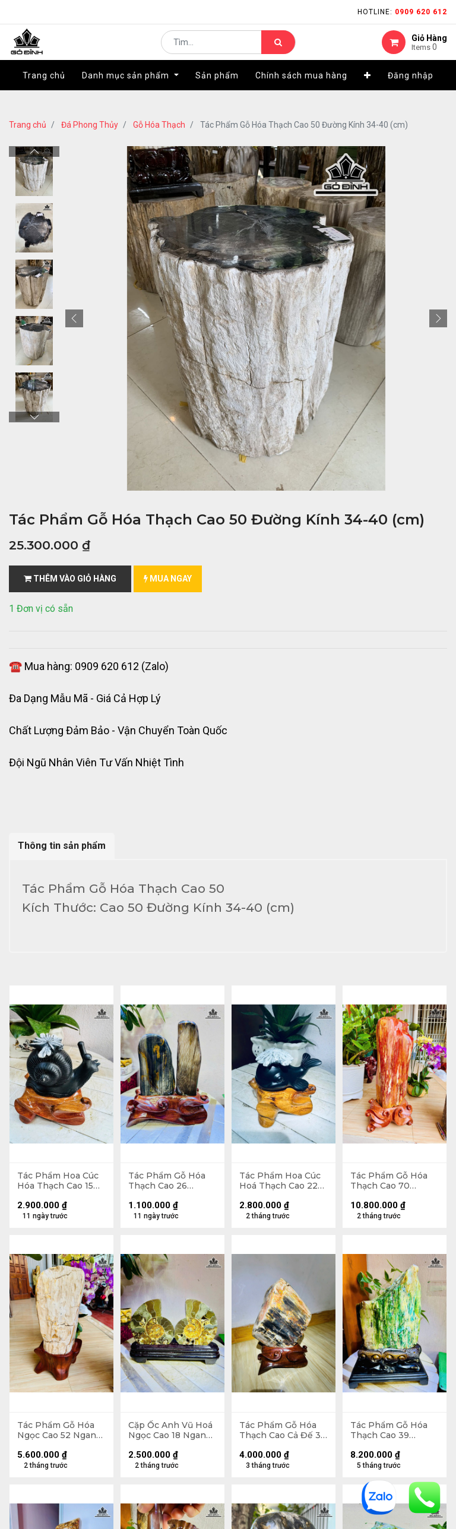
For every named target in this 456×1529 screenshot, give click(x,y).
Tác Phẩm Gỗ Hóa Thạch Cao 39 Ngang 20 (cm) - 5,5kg (390, 1433)
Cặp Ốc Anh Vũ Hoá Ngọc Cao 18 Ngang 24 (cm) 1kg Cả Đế (171, 1433)
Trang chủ (27, 124)
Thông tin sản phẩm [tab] (62, 845)
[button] (367, 93)
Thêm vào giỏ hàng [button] (70, 578)
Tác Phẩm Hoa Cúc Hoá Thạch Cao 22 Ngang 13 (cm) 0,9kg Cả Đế (281, 1182)
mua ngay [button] (168, 578)
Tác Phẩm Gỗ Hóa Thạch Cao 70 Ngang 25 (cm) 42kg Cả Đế (394, 1182)
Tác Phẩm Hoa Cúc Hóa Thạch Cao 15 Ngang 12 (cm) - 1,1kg (59, 1182)
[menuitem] (43, 93)
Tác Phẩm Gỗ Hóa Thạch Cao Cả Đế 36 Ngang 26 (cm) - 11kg (281, 1433)
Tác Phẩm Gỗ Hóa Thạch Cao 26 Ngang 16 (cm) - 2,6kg (168, 1182)
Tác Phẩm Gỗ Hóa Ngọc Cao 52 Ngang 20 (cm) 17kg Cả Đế (60, 1433)
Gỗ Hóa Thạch (159, 124)
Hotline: (402, 12)
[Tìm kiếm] (278, 51)
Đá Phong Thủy (89, 124)
